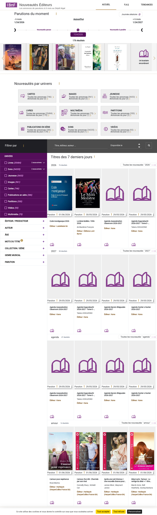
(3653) (20, 175)
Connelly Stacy (83, 485)
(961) (17, 182)
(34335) (16, 169)
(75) (20, 214)
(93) (16, 208)
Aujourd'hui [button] (78, 19)
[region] (78, 58)
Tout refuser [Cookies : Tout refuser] (118, 511)
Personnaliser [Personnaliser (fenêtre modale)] (134, 511)
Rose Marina (55, 483)
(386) (29, 195)
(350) (19, 201)
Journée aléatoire (131, 14)
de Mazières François (85, 227)
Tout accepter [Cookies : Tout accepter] (103, 511)
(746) (16, 188)
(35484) (17, 162)
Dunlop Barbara (146, 488)
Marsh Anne (136, 485)
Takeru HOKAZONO (139, 227)
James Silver (109, 485)
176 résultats (78, 40)
